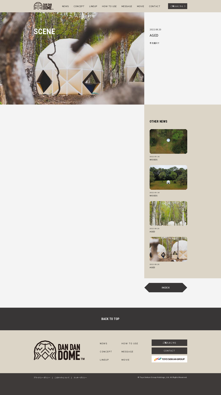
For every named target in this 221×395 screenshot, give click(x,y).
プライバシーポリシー (42, 377)
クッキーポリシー (80, 377)
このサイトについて (62, 377)
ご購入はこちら (176, 6)
